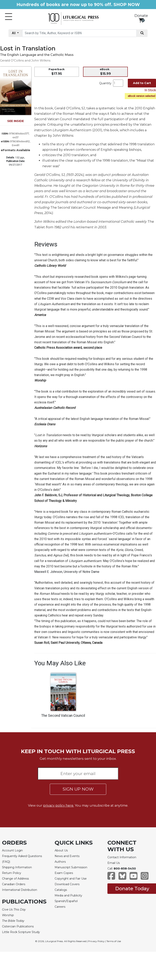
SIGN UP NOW (78, 789)
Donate (141, 15)
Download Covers (67, 884)
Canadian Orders (13, 884)
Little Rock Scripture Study (21, 932)
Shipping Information (17, 867)
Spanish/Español (66, 901)
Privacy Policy (96, 941)
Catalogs (61, 890)
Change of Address (15, 878)
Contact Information (121, 857)
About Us (61, 850)
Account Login (12, 850)
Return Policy (11, 873)
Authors (60, 861)
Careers (60, 907)
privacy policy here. (58, 805)
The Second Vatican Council (63, 716)
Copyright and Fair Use (71, 878)
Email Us (113, 863)
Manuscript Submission (71, 867)
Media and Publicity (68, 895)
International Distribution (19, 890)
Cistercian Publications (18, 926)
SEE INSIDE (15, 121)
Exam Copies (64, 873)
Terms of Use (113, 941)
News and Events (67, 856)
